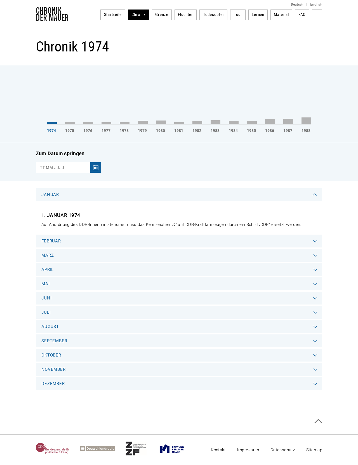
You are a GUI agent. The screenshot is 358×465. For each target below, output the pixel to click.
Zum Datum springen (60, 153)
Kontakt (218, 449)
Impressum (248, 449)
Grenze (161, 14)
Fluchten (185, 14)
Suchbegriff (317, 15)
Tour (238, 14)
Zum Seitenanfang (318, 421)
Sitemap (314, 449)
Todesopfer (213, 14)
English (316, 4)
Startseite (113, 14)
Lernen (258, 14)
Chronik (138, 14)
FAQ (302, 14)
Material (281, 14)
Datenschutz (282, 449)
